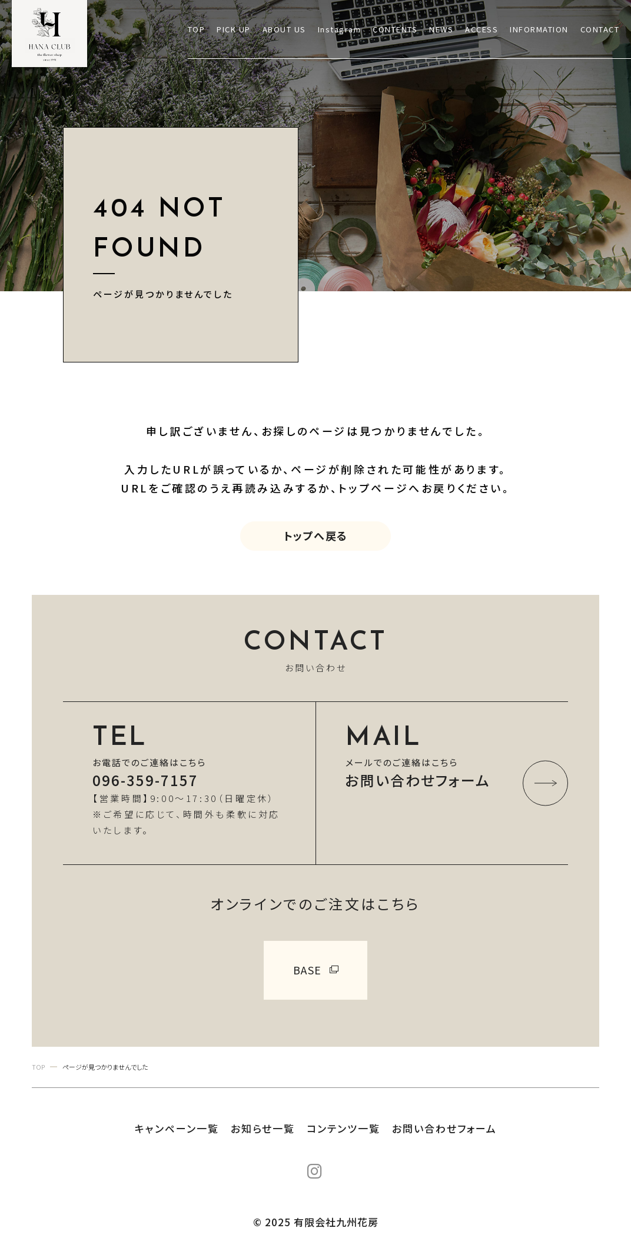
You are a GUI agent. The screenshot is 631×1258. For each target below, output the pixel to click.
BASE (307, 969)
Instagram (339, 29)
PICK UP (234, 29)
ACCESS (481, 29)
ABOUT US (284, 29)
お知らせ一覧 (263, 1128)
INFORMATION (539, 29)
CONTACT (600, 29)
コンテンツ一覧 (343, 1128)
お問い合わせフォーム (444, 1128)
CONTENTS (395, 29)
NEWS (441, 29)
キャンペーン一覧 (177, 1128)
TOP (196, 29)
